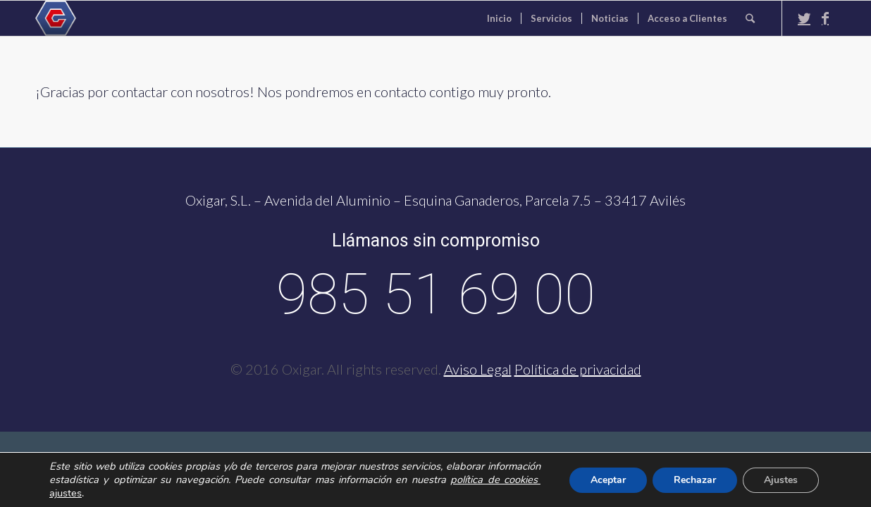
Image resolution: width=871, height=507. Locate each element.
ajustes (65, 493)
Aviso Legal (478, 369)
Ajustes (781, 480)
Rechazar (695, 480)
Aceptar (608, 480)
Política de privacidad (577, 369)
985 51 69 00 (435, 294)
